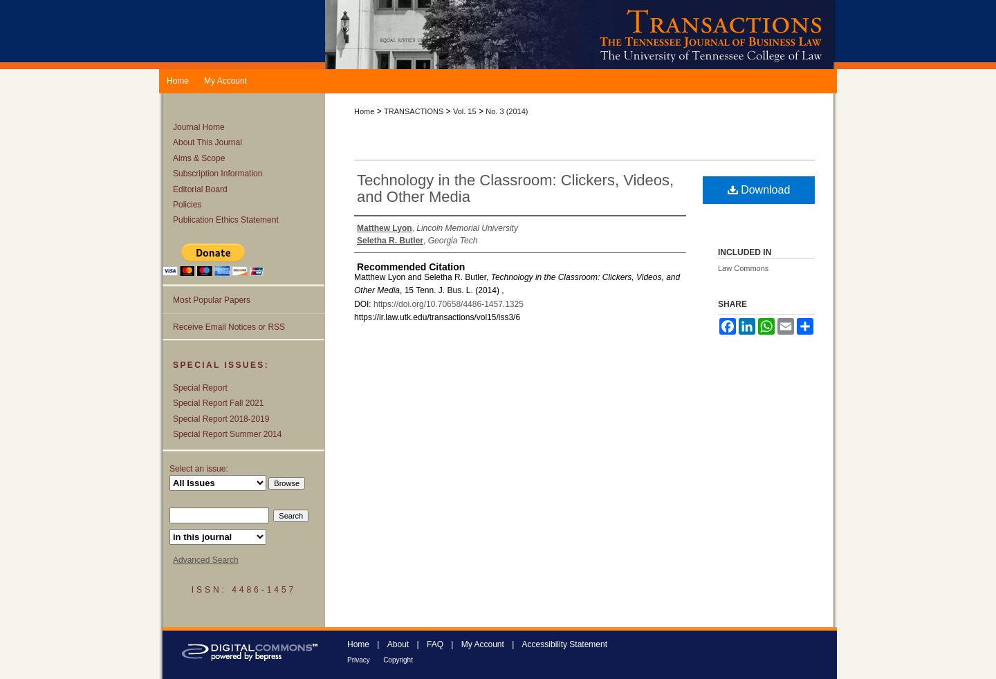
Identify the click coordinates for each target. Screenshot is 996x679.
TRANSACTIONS (413, 111)
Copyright (398, 660)
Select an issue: (198, 469)
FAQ (435, 644)
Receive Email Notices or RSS (229, 327)
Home (364, 111)
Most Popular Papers (211, 300)
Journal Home (199, 127)
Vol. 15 (465, 111)
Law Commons (743, 268)
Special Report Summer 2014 (227, 434)
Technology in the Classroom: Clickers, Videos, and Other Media (515, 188)
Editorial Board (200, 189)
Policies (187, 205)
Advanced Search (206, 560)
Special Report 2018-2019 (221, 419)
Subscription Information (217, 173)
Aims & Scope (199, 158)
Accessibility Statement (564, 644)
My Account (482, 644)
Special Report (200, 388)
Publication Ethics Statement (226, 220)
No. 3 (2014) (507, 111)
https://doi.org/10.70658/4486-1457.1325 (449, 304)
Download (759, 190)
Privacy (358, 660)
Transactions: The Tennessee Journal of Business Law (581, 34)
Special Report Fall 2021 (218, 403)
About (398, 644)
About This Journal (207, 142)
